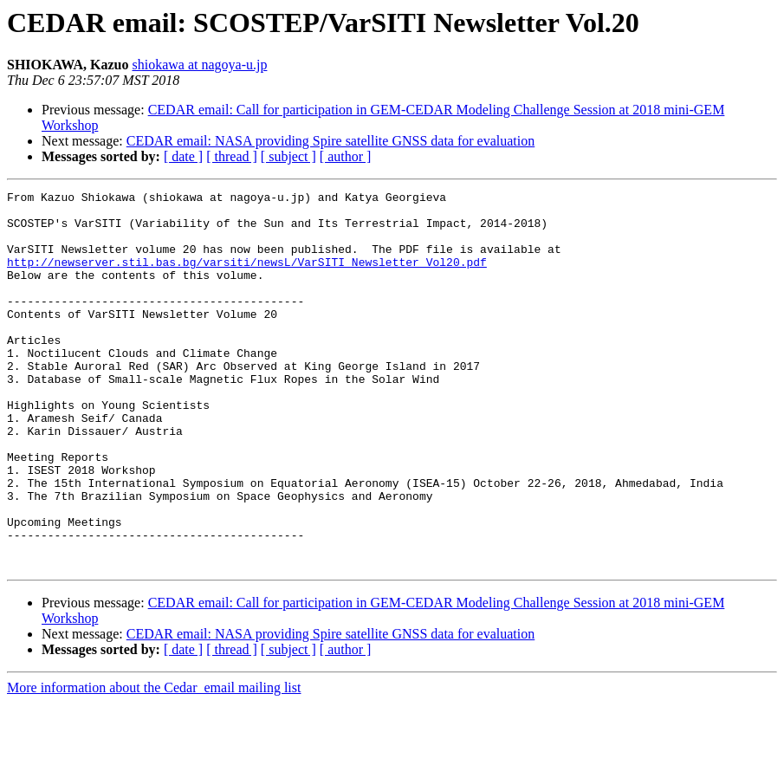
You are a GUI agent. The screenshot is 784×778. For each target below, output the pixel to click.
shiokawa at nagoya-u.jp (199, 64)
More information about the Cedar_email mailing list (154, 762)
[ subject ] (288, 156)
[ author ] (346, 156)
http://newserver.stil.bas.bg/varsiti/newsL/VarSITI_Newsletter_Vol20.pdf (247, 277)
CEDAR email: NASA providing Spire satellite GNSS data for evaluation (330, 140)
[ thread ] (231, 156)
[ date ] (183, 156)
